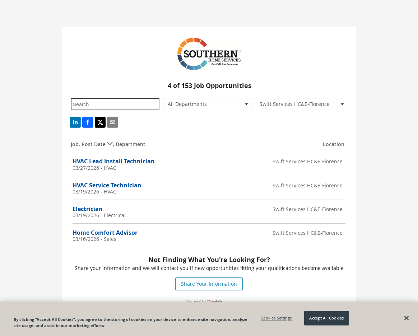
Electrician (88, 209)
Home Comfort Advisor (105, 233)
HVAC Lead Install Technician (114, 161)
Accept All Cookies (326, 318)
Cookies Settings (276, 318)
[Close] (406, 318)
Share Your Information (209, 283)
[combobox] (207, 104)
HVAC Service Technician (107, 185)
